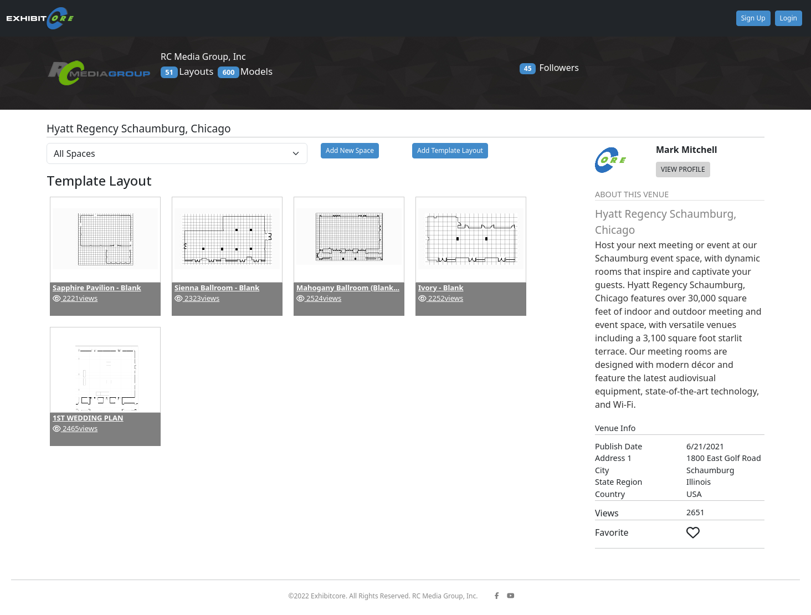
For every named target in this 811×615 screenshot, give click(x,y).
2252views (440, 298)
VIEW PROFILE (683, 169)
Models (245, 71)
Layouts (187, 71)
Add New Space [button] (350, 150)
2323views (196, 298)
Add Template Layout (450, 150)
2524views (318, 298)
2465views (75, 428)
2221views (75, 298)
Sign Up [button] (753, 18)
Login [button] (788, 18)
